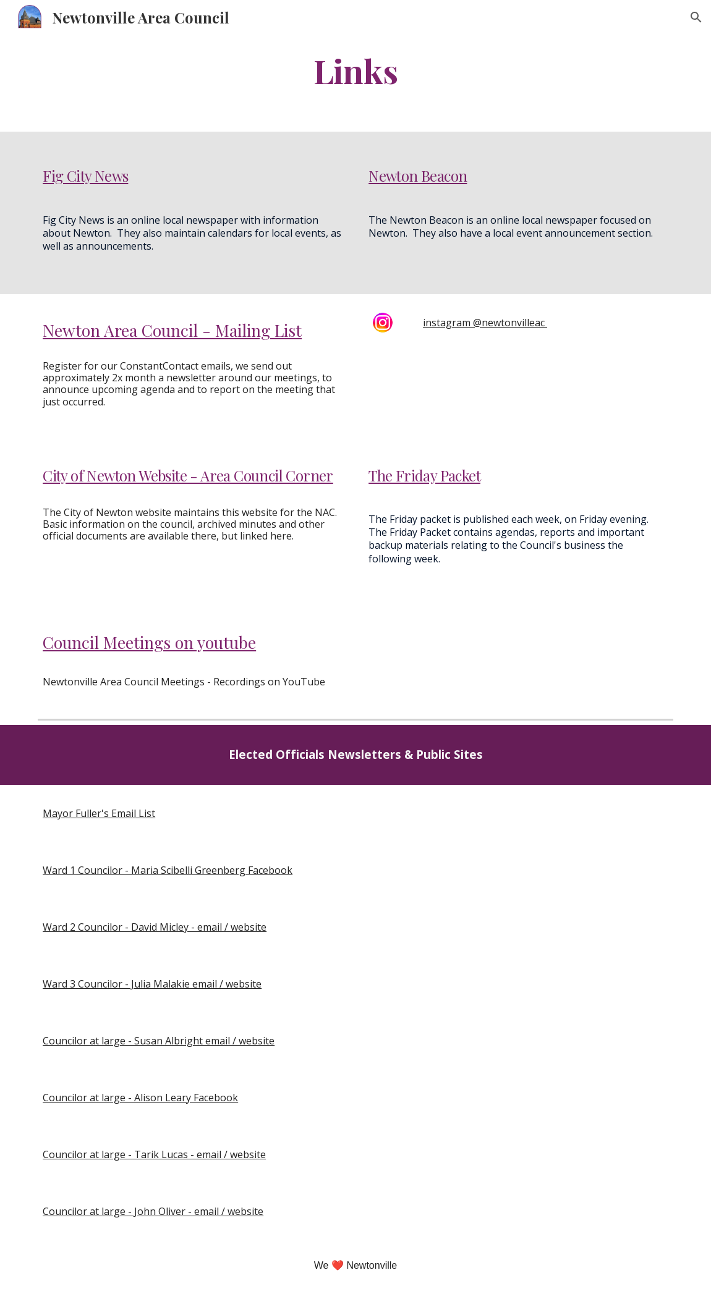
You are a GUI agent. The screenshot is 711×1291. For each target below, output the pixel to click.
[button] (696, 17)
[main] (355, 70)
